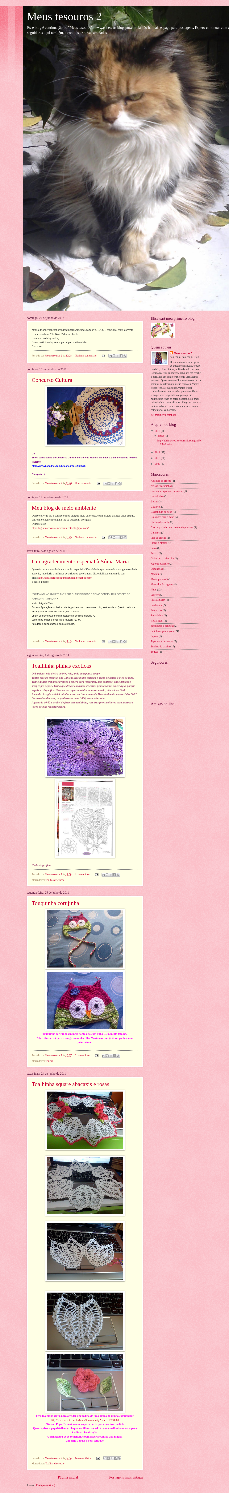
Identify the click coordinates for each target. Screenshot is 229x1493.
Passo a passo (158, 599)
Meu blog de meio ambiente (64, 508)
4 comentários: (83, 874)
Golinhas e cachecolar (162, 558)
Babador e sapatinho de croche (167, 491)
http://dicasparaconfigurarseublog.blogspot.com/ (65, 577)
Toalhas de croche (54, 880)
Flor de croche (158, 537)
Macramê (156, 574)
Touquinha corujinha (55, 903)
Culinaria (155, 532)
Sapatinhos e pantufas (162, 625)
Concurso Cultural (53, 380)
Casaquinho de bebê (161, 511)
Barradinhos (157, 496)
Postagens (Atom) (45, 1485)
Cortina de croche (160, 522)
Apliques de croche (161, 480)
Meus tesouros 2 (183, 353)
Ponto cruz (156, 610)
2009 (158, 463)
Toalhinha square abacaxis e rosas (70, 1084)
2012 (158, 431)
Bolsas (154, 501)
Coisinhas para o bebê (162, 517)
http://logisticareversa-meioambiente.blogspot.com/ (60, 527)
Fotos (154, 548)
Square (154, 636)
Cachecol (155, 506)
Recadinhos (157, 615)
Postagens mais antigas (126, 1477)
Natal (153, 589)
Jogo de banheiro (160, 563)
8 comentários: (83, 1055)
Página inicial (68, 1477)
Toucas (49, 1061)
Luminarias (157, 568)
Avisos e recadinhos (161, 486)
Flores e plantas (159, 542)
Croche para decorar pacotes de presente (172, 527)
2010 (158, 458)
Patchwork (156, 605)
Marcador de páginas (162, 584)
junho (161, 435)
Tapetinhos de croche (162, 641)
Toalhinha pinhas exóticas (61, 665)
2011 (158, 452)
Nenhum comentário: (86, 355)
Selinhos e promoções (162, 631)
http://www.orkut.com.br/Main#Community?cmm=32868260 (85, 1420)
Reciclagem (157, 620)
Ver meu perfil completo (163, 414)
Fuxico (154, 553)
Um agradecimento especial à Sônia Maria (80, 561)
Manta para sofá (159, 579)
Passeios (155, 594)
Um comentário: (84, 483)
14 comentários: (84, 1458)
